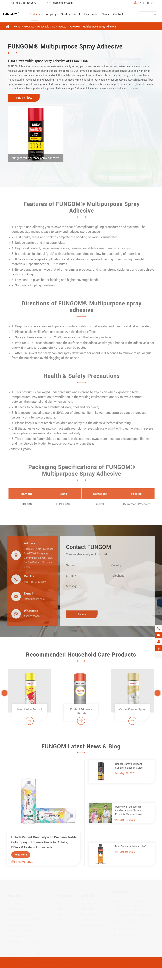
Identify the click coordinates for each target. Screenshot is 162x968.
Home (17, 26)
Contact (118, 14)
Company (50, 14)
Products (34, 14)
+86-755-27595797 (27, 2)
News (105, 14)
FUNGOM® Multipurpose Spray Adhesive (92, 26)
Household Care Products (51, 26)
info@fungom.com (62, 2)
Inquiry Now (23, 98)
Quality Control (70, 14)
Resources (90, 14)
